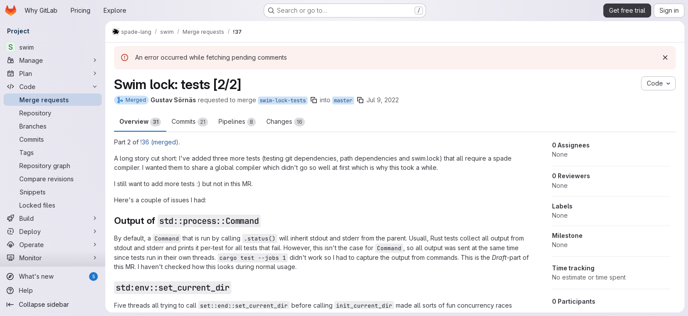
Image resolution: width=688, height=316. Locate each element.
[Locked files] (53, 205)
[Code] (53, 86)
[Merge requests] (53, 99)
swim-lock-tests (283, 100)
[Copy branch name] (313, 100)
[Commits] (53, 139)
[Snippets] (53, 192)
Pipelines (237, 122)
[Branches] (53, 126)
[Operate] (53, 244)
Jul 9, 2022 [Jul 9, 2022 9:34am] (382, 100)
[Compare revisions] (53, 178)
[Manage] (53, 60)
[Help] (53, 290)
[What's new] (53, 276)
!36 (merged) (159, 142)
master (343, 100)
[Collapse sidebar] (53, 304)
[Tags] (53, 152)
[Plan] (53, 73)
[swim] (53, 47)
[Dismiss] (665, 57)
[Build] (53, 218)
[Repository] (53, 113)
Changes (285, 122)
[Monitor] (53, 257)
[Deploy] (53, 231)
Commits (190, 122)
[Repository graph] (53, 165)
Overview (140, 122)
